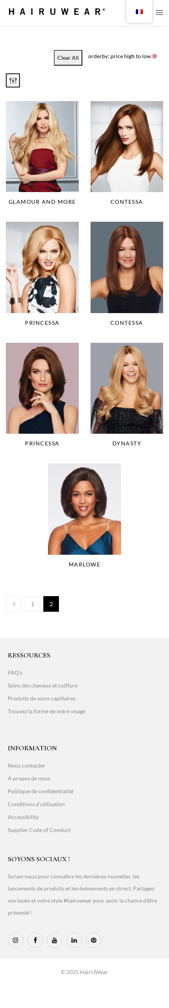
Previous (13, 604)
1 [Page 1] (32, 603)
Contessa (126, 201)
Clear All (68, 57)
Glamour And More (42, 201)
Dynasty (127, 443)
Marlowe (85, 564)
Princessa (42, 322)
